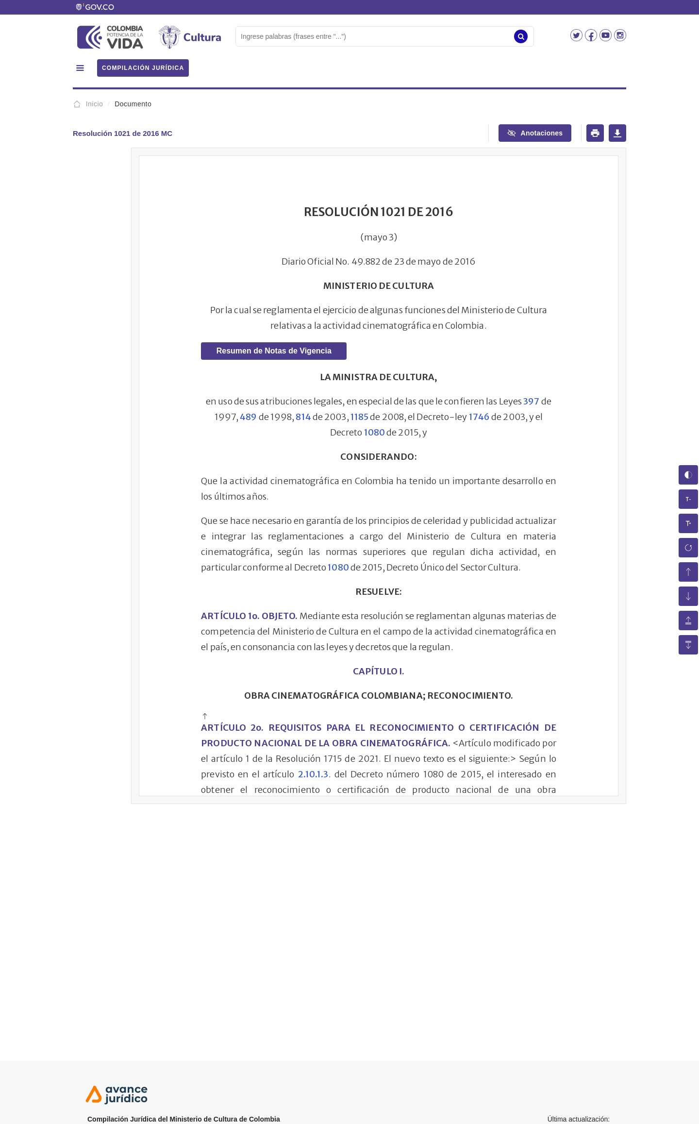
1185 (359, 416)
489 (248, 416)
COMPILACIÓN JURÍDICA (143, 68)
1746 (479, 416)
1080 (374, 432)
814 (303, 416)
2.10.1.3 (313, 774)
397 (531, 401)
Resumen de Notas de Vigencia (274, 351)
